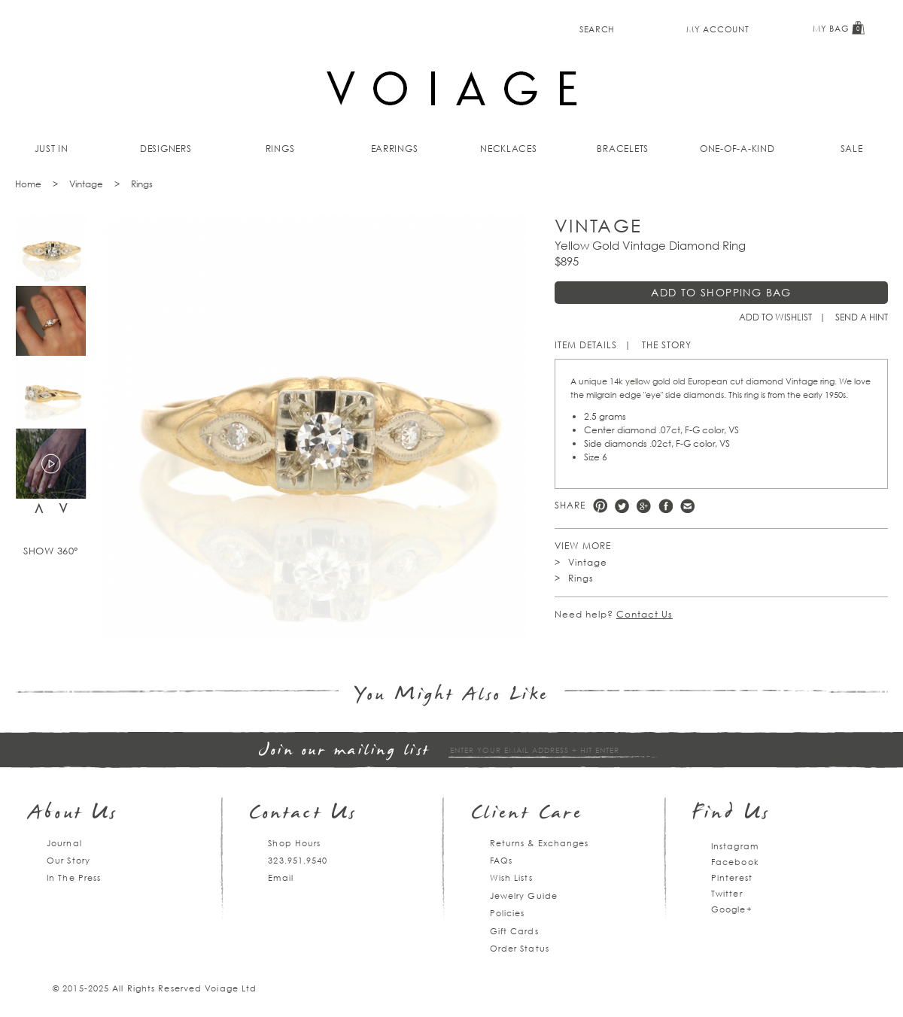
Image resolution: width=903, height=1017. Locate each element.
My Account (717, 29)
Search (597, 29)
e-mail (687, 506)
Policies (507, 913)
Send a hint (861, 317)
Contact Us (644, 614)
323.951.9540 (297, 860)
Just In (51, 148)
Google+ (731, 909)
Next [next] (63, 508)
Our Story (68, 860)
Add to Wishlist (775, 317)
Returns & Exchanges (539, 843)
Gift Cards (514, 931)
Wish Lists (511, 877)
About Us (73, 814)
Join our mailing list (344, 751)
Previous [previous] (39, 508)
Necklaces (508, 148)
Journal (64, 843)
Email (280, 877)
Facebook (665, 506)
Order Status (519, 948)
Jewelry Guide (524, 895)
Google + (644, 506)
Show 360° (50, 551)
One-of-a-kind (737, 148)
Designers (166, 148)
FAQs (501, 860)
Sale (852, 148)
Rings (280, 148)
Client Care (527, 814)
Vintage (86, 184)
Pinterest (600, 506)
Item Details (586, 345)
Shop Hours (294, 843)
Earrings (394, 148)
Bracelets (623, 148)
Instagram (735, 846)
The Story (667, 345)
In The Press (74, 877)
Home (28, 184)
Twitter (622, 506)
